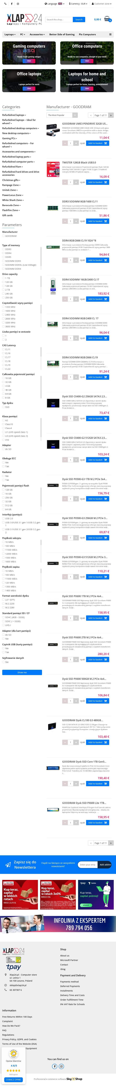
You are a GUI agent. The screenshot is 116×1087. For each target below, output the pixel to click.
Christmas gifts (11, 179)
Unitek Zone (10, 189)
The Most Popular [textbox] (56, 115)
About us (64, 955)
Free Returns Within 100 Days (17, 1016)
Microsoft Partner (69, 960)
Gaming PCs (9, 138)
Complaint (7, 1021)
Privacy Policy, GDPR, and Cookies (19, 1039)
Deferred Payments (70, 986)
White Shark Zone (13, 200)
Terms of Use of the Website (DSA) (19, 1043)
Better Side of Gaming (61, 34)
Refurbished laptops (14, 114)
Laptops (10, 34)
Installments (66, 990)
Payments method (69, 981)
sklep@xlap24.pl (18, 985)
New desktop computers (16, 133)
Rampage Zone (11, 184)
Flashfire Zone (11, 210)
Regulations (8, 1034)
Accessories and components (18, 151)
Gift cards (7, 215)
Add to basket (97, 143)
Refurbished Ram (12, 166)
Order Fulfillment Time (71, 999)
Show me (22, 672)
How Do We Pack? (11, 1025)
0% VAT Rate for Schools (72, 1004)
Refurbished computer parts (18, 161)
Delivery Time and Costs (72, 995)
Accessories (37, 34)
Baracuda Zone (11, 205)
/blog (62, 969)
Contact (64, 964)
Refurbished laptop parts (16, 156)
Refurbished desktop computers (20, 128)
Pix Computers (87, 34)
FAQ (4, 1030)
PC (22, 34)
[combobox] (62, 115)
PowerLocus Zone (12, 195)
